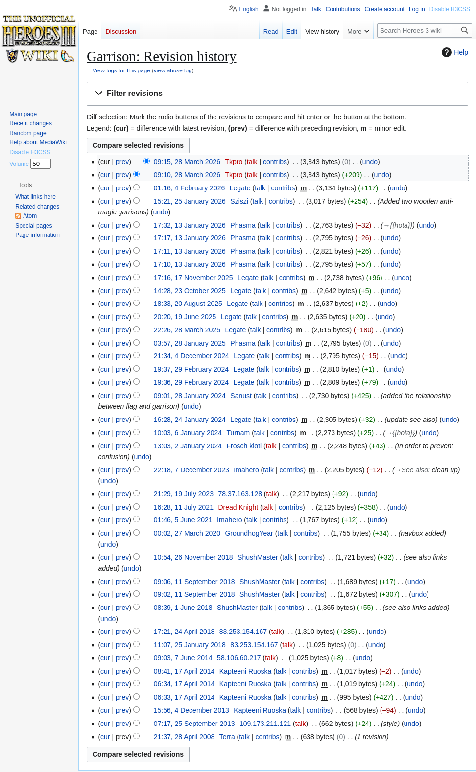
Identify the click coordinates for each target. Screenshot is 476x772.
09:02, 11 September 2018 (194, 594)
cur (105, 175)
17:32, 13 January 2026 (190, 225)
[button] (277, 93)
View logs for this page (121, 70)
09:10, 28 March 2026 (187, 175)
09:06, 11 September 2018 (194, 581)
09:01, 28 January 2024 (190, 395)
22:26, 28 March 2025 (187, 330)
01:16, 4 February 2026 (189, 188)
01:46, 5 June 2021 (183, 520)
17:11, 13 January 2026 (190, 251)
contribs (275, 161)
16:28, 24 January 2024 (190, 419)
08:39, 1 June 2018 (183, 607)
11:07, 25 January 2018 (190, 645)
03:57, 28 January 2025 (190, 343)
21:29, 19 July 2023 (184, 494)
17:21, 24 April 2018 (184, 631)
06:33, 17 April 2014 (184, 697)
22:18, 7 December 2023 (191, 470)
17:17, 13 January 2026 (190, 238)
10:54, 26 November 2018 (193, 557)
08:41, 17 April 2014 (184, 671)
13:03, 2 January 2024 (188, 446)
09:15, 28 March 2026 (187, 161)
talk (252, 161)
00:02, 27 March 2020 (187, 533)
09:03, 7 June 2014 (183, 658)
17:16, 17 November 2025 (193, 277)
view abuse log (173, 70)
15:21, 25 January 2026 (190, 201)
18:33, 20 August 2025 (188, 303)
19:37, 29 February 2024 (191, 369)
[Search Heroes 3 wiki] (424, 30)
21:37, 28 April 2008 (184, 737)
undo (370, 161)
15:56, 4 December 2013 (191, 710)
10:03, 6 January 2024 (188, 433)
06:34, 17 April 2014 (184, 684)
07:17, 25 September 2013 (194, 723)
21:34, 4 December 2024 (191, 356)
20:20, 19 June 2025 (185, 317)
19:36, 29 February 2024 (191, 382)
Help (453, 52)
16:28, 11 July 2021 (184, 507)
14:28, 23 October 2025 (190, 291)
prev (122, 161)
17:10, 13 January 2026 (190, 264)
